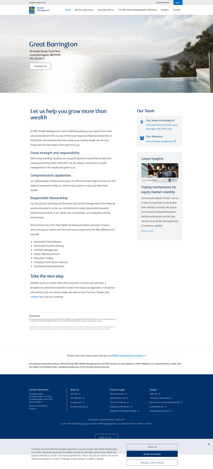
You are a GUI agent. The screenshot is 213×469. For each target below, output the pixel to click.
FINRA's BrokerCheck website (128, 355)
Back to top (105, 437)
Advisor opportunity (84, 9)
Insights (165, 9)
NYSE (130, 423)
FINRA (139, 423)
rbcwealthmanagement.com (37, 2)
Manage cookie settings (152, 462)
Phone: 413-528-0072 (38, 406)
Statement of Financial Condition (123, 411)
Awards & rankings (78, 406)
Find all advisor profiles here (161, 142)
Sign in (178, 2)
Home (68, 9)
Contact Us (40, 66)
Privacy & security (117, 394)
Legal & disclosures (118, 398)
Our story (74, 394)
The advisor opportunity (160, 398)
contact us (36, 296)
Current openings (157, 406)
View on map (34, 402)
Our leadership (76, 398)
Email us (32, 408)
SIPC (148, 423)
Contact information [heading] (38, 389)
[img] (106, 54)
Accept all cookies (152, 454)
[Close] (209, 444)
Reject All (152, 447)
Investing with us (106, 9)
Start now (154, 394)
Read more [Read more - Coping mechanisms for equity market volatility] (147, 230)
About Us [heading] (74, 389)
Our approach (76, 402)
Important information (163, 2)
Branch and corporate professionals (165, 402)
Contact (177, 9)
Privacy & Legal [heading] (117, 389)
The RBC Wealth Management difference (137, 9)
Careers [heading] (153, 389)
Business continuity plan (120, 406)
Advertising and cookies (159, 411)
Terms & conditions (118, 402)
